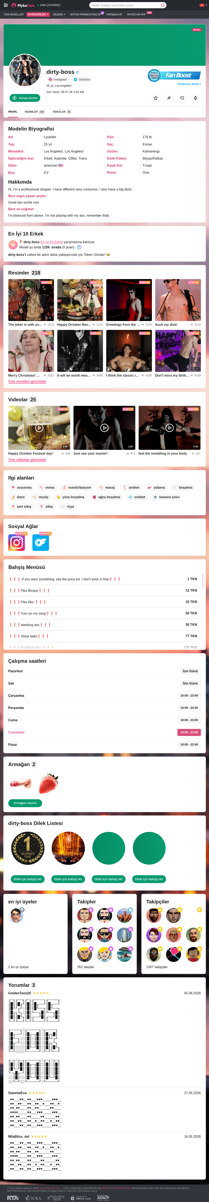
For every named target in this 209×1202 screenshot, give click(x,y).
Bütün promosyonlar (86, 14)
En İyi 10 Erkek (51, 242)
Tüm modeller (13, 14)
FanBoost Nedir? (189, 84)
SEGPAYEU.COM (122, 1188)
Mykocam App (137, 14)
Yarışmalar (114, 14)
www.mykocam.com (49, 1188)
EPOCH (106, 1188)
